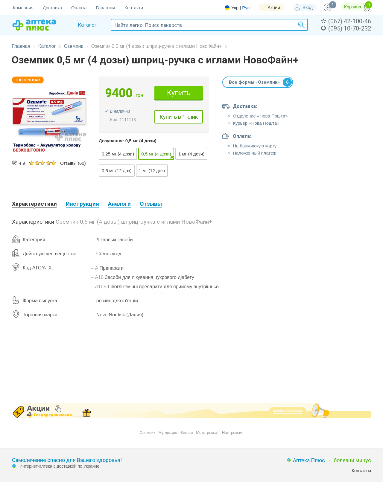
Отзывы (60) (73, 163)
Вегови (186, 432)
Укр (234, 7)
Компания (23, 7)
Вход (308, 7)
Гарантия (105, 7)
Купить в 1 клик (178, 117)
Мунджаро (167, 432)
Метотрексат (207, 432)
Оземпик (73, 46)
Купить (179, 93)
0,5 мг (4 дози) (156, 153)
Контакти (133, 7)
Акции (274, 7)
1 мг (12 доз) (152, 170)
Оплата (79, 7)
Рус (246, 7)
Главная (21, 46)
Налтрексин (232, 432)
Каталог (47, 46)
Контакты (361, 470)
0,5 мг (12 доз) (117, 170)
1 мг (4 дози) (191, 153)
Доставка (52, 7)
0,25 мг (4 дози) (118, 153)
